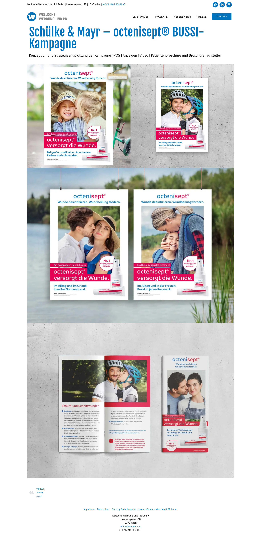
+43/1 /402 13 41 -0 (114, 4)
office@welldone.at (130, 528)
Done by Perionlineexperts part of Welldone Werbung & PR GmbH (145, 511)
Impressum (85, 511)
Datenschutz (100, 511)
